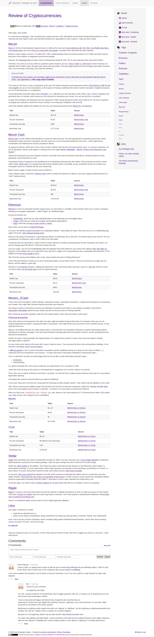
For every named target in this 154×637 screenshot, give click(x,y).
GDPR (120, 138)
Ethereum (14, 204)
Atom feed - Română (128, 42)
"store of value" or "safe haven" (80, 64)
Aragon (16, 221)
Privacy (121, 84)
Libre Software (124, 98)
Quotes (75, 3)
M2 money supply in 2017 (29, 254)
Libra (11, 505)
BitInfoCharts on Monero (76, 408)
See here (91, 267)
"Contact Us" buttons (24, 494)
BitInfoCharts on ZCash (87, 436)
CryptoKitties (18, 219)
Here (10, 330)
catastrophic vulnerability (17, 310)
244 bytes (44, 94)
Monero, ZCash (18, 298)
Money (51, 26)
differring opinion (16, 350)
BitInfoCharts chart (81, 120)
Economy (44, 26)
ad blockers (17, 360)
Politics (122, 63)
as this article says (29, 269)
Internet (121, 116)
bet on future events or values (41, 223)
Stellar (12, 456)
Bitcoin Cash (16, 134)
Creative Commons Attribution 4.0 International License (52, 635)
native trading (22, 466)
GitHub (123, 18)
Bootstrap (66, 632)
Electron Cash (40, 174)
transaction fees (25, 60)
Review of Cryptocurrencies (34, 15)
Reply (16, 579)
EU (119, 131)
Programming (123, 112)
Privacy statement (62, 3)
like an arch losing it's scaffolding (68, 570)
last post (25, 36)
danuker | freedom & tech (22, 3)
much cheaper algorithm (90, 460)
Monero (12, 399)
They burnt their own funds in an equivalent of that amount (42, 477)
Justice (120, 127)
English (84, 3)
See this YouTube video (99, 386)
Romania (123, 68)
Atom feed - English (127, 37)
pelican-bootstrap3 (49, 632)
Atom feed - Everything (129, 32)
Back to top (141, 632)
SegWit (15, 88)
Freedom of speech (128, 52)
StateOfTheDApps (37, 227)
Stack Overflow (126, 23)
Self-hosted (123, 102)
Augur (15, 223)
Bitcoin (12, 44)
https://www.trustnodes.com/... (73, 614)
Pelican (59, 632)
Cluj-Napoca (121, 135)
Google (120, 123)
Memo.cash (23, 164)
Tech (121, 79)
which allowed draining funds (33, 233)
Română (94, 3)
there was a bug (24, 474)
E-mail (123, 27)
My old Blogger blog (126, 149)
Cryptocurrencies (71, 26)
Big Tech (122, 107)
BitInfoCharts (79, 115)
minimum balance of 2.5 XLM (47, 483)
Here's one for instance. (34, 347)
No (9, 525)
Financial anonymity (18, 317)
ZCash (11, 427)
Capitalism (60, 26)
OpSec (121, 120)
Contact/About (46, 3)
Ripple (12, 488)
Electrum (88, 106)
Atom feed (107, 545)
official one (77, 106)
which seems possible (74, 471)
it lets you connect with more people (44, 50)
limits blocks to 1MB (96, 85)
